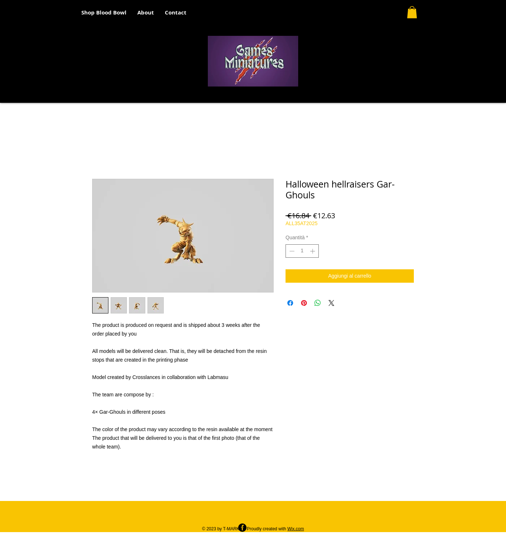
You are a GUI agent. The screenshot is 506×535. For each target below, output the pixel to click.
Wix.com (295, 528)
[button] (412, 12)
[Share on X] (331, 303)
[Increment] (313, 251)
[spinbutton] (302, 251)
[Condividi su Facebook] (290, 303)
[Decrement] (291, 251)
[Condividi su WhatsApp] (317, 303)
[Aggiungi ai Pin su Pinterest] (304, 303)
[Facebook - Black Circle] (242, 527)
